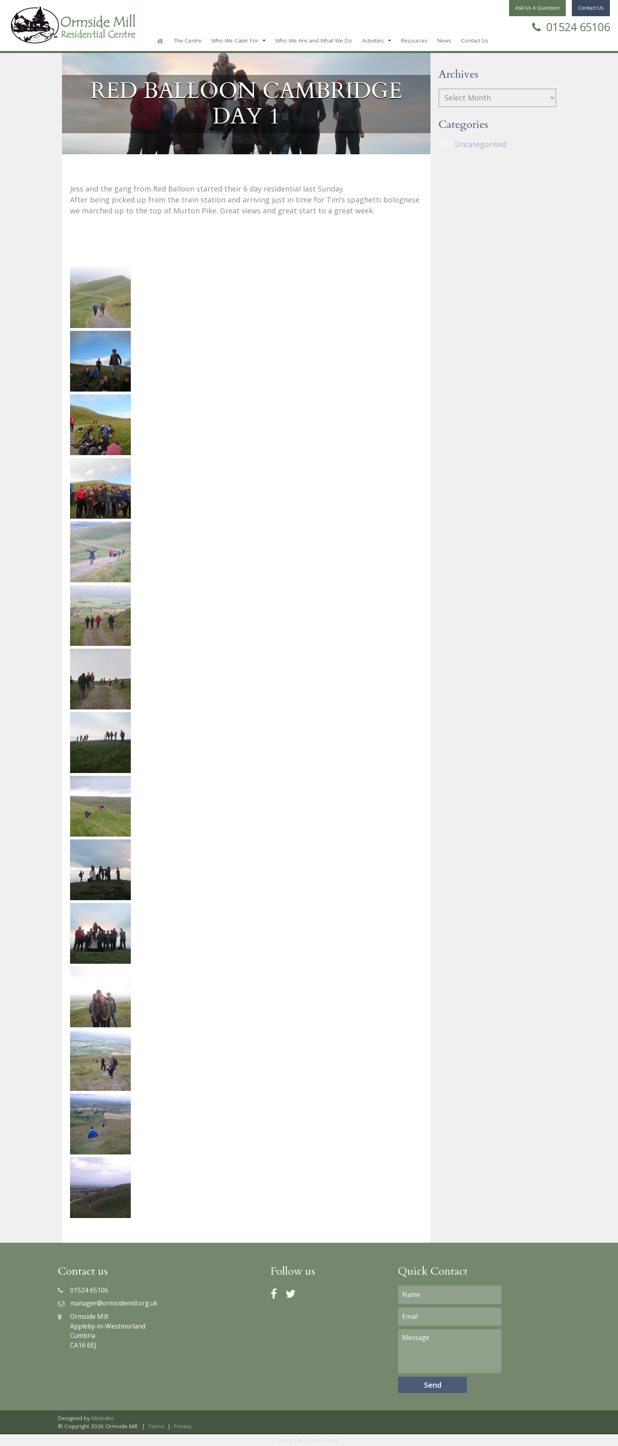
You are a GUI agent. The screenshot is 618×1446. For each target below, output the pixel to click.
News (444, 40)
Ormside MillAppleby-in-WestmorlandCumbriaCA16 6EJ (101, 1331)
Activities (373, 40)
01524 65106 (571, 26)
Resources (414, 40)
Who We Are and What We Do (313, 40)
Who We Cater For (234, 40)
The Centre (188, 40)
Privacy (183, 1426)
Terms (156, 1426)
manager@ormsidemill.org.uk (108, 1303)
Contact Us (474, 40)
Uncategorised (480, 144)
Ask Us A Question (537, 7)
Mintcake (103, 1418)
